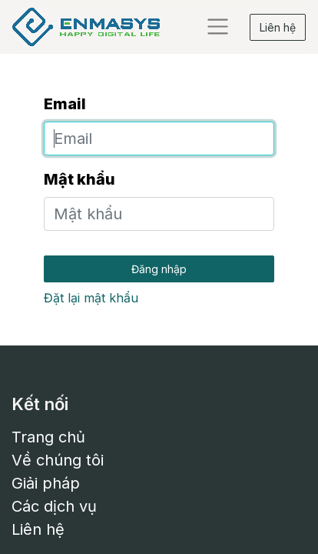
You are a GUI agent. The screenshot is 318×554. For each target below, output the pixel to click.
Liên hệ (278, 27)
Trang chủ (48, 437)
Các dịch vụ (54, 506)
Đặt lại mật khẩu (91, 297)
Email (65, 104)
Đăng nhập (159, 268)
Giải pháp (46, 483)
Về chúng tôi (58, 460)
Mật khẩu (79, 179)
